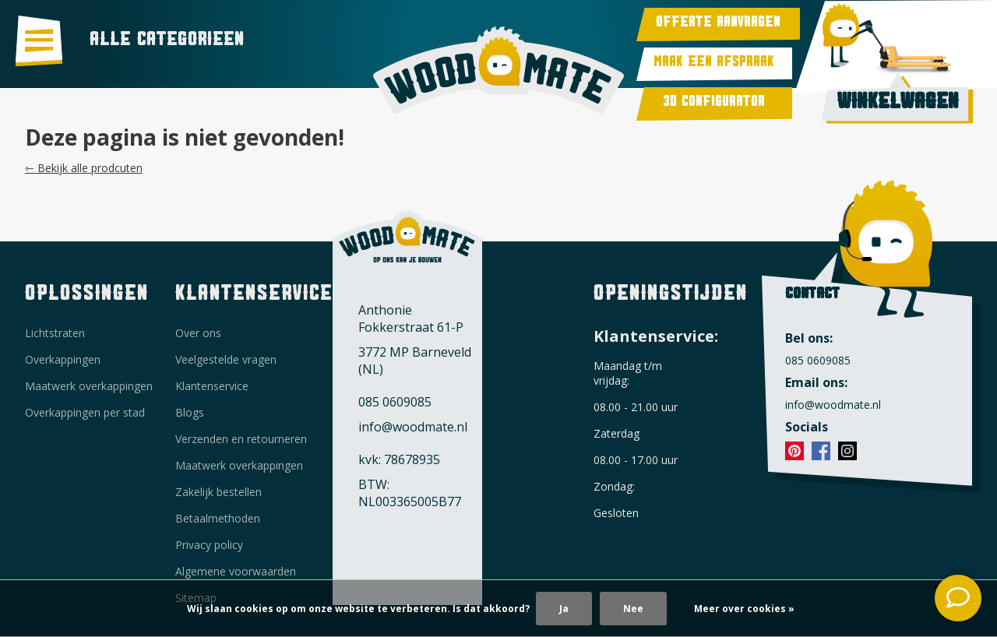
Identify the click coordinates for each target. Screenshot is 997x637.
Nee (633, 608)
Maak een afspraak (714, 64)
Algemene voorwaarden (235, 571)
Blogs (189, 412)
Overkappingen (62, 359)
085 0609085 (395, 401)
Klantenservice (211, 385)
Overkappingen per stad (85, 412)
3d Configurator (714, 104)
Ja (564, 608)
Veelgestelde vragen (226, 359)
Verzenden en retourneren (241, 438)
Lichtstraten (55, 333)
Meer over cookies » (744, 608)
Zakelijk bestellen (218, 491)
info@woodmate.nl (412, 426)
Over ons (198, 333)
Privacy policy (209, 544)
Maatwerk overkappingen (89, 385)
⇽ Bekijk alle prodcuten (84, 167)
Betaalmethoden (217, 518)
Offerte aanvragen (718, 24)
